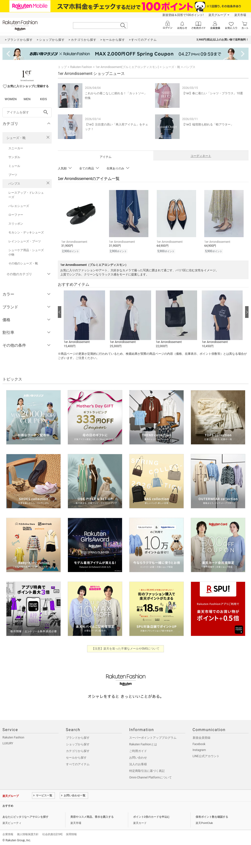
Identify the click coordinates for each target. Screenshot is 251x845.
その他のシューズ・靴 (23, 263)
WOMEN (11, 99)
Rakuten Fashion (81, 67)
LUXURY (7, 742)
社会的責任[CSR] (52, 833)
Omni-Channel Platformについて (150, 776)
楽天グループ (217, 15)
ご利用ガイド (138, 750)
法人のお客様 (138, 763)
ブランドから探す (78, 737)
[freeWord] (27, 112)
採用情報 (71, 833)
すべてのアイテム (78, 763)
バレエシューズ (18, 206)
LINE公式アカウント (206, 755)
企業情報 (7, 833)
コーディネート (200, 156)
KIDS (43, 99)
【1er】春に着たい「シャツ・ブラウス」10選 (212, 93)
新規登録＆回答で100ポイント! (183, 15)
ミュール (14, 166)
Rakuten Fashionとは (143, 743)
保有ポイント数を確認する (212, 816)
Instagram (199, 749)
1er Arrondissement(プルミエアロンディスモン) (127, 67)
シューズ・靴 (16, 138)
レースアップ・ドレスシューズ (26, 195)
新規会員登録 (201, 737)
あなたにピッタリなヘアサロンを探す (25, 816)
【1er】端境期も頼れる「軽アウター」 (208, 124)
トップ (62, 67)
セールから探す (76, 757)
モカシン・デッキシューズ (26, 232)
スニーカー (15, 148)
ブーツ (12, 175)
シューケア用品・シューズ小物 (26, 252)
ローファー (15, 215)
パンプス (14, 183)
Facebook (199, 743)
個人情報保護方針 (28, 833)
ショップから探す (78, 743)
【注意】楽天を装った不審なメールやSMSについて (126, 648)
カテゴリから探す (78, 750)
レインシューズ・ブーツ (24, 241)
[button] (84, 319)
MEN (27, 99)
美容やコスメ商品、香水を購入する (92, 816)
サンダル (14, 157)
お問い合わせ (138, 757)
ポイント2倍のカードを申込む (151, 816)
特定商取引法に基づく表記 (147, 770)
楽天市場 (240, 15)
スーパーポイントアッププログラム (152, 737)
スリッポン (15, 223)
